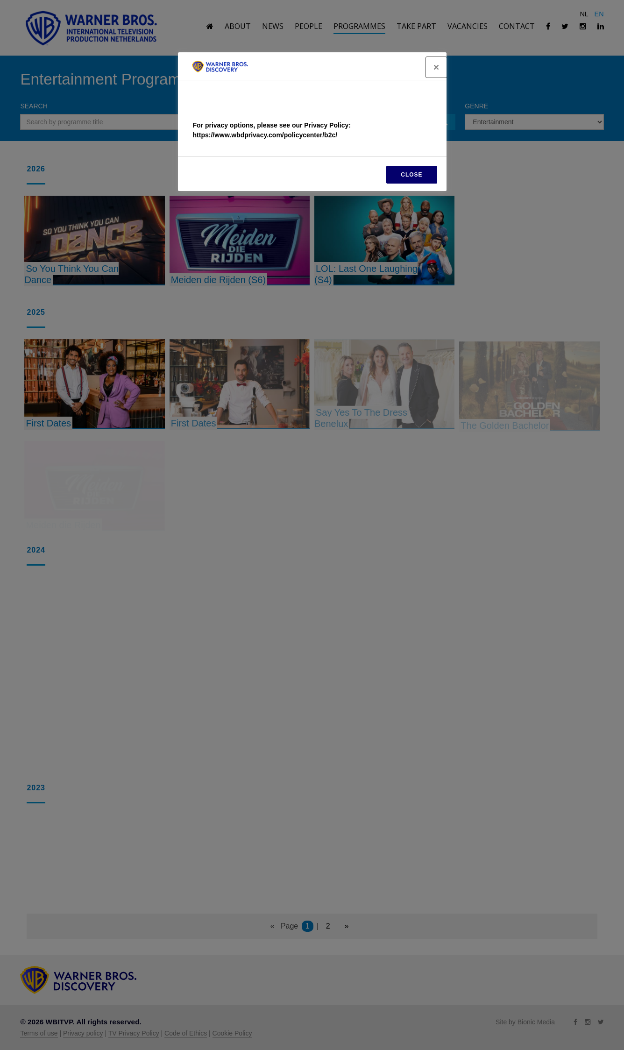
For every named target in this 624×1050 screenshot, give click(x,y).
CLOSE (411, 174)
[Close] (436, 67)
